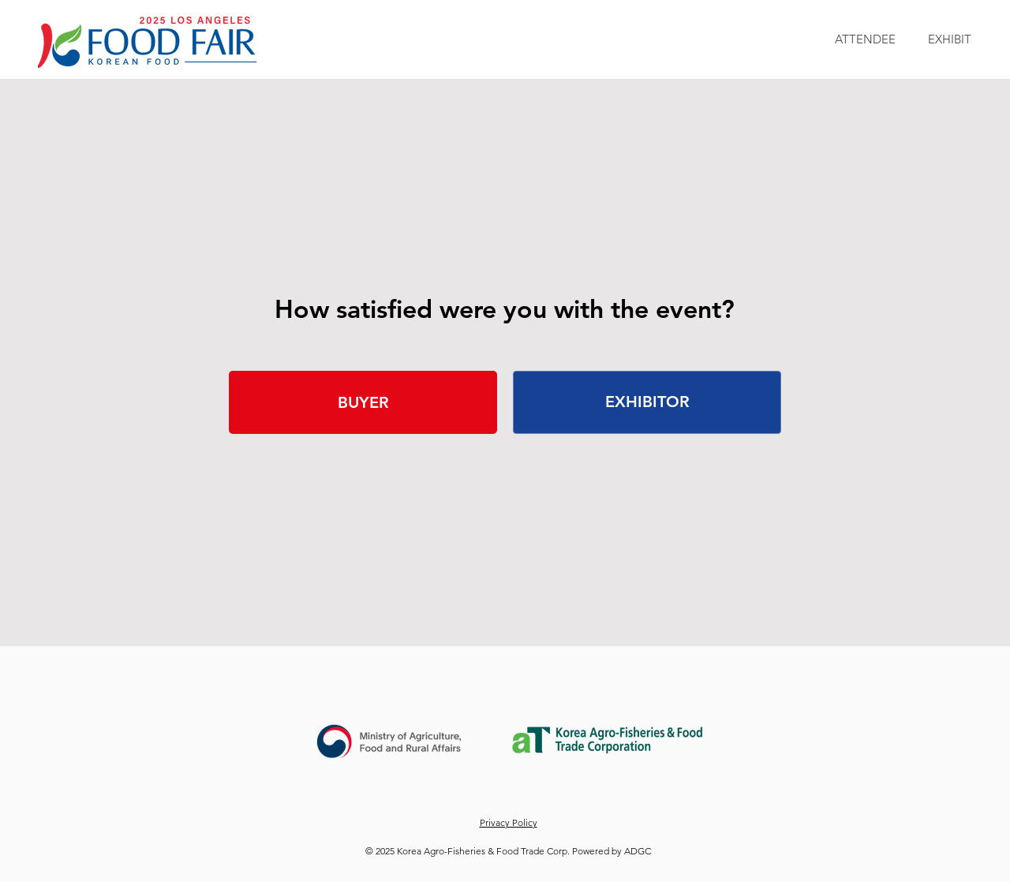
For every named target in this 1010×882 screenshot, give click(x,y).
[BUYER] (363, 402)
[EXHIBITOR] (647, 402)
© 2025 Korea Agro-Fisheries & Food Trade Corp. (468, 851)
